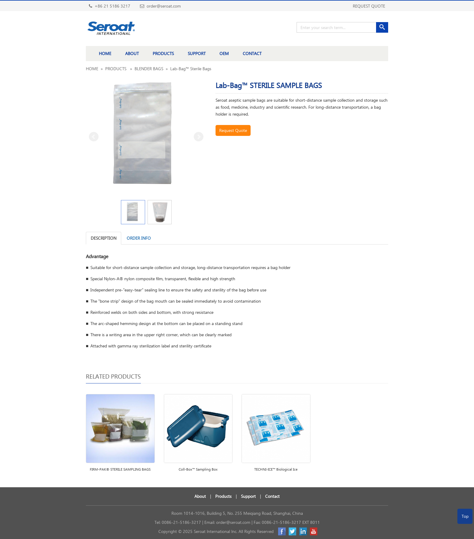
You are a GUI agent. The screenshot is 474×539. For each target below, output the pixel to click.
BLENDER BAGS (149, 68)
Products (223, 496)
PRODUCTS (163, 53)
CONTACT (252, 53)
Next (198, 137)
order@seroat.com (233, 522)
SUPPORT (197, 53)
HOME (105, 53)
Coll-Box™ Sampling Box (198, 469)
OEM (224, 53)
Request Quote (233, 130)
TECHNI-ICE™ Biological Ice (275, 469)
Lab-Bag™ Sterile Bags (190, 68)
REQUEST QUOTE (369, 6)
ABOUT (132, 53)
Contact (272, 496)
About (200, 496)
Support (248, 496)
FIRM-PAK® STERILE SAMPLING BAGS (120, 469)
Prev (94, 137)
